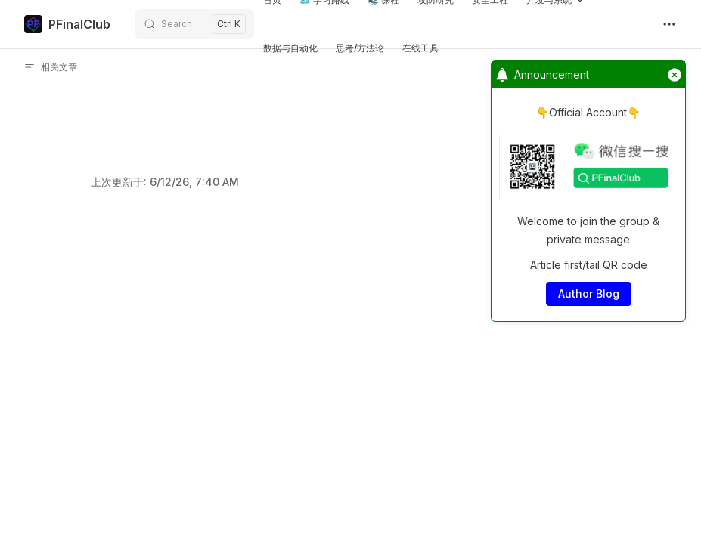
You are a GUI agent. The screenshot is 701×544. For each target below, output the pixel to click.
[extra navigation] (669, 24)
